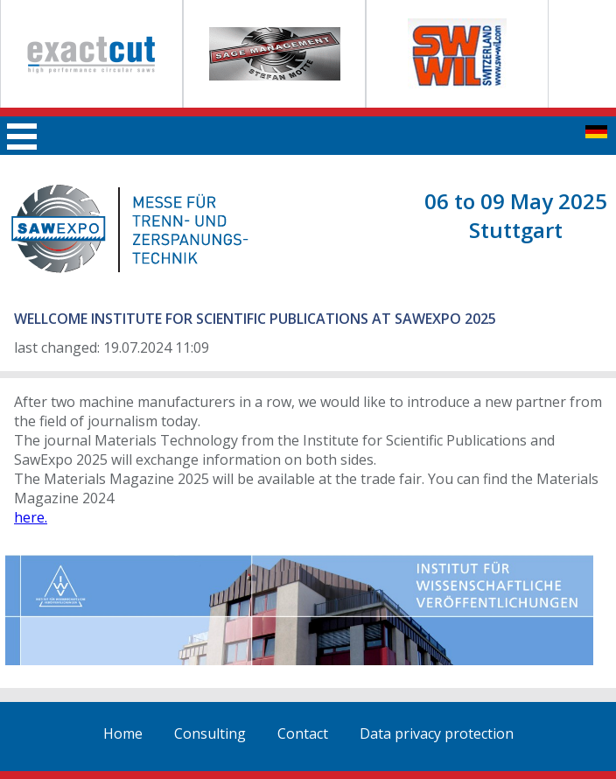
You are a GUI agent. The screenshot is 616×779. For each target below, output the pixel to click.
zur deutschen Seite (596, 131)
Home (123, 733)
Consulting (210, 733)
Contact (302, 733)
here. (30, 517)
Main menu (22, 136)
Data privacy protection (437, 733)
